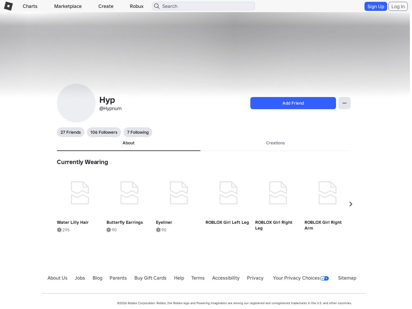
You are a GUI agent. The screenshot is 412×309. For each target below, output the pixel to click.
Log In (398, 6)
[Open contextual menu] (344, 103)
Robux (136, 6)
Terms (198, 278)
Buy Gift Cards (150, 278)
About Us (58, 278)
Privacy (255, 278)
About (128, 143)
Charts (30, 6)
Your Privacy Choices (301, 278)
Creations (275, 143)
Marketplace (68, 6)
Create (106, 6)
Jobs (80, 278)
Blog (97, 278)
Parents (118, 278)
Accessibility (226, 278)
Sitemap (347, 278)
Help (179, 278)
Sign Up (376, 6)
